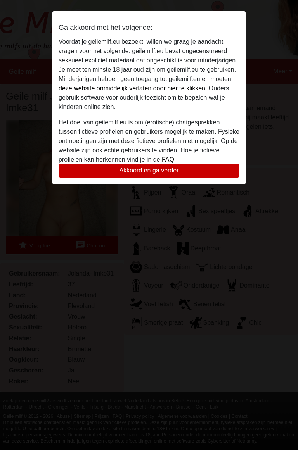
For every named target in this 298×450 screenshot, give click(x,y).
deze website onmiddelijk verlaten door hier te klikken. (133, 88)
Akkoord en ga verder (149, 170)
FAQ (168, 159)
